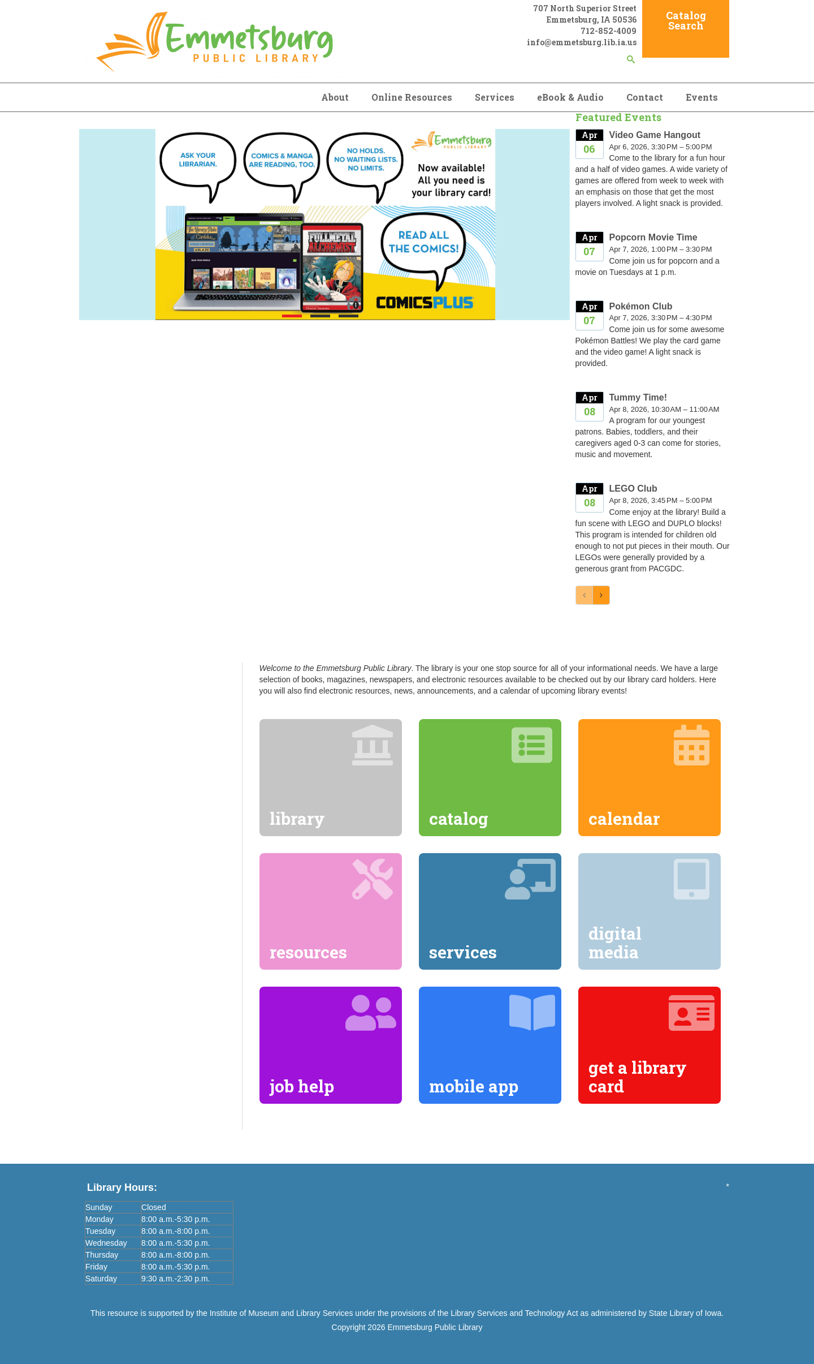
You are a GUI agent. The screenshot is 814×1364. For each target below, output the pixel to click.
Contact (644, 97)
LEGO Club (633, 488)
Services (494, 97)
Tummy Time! (638, 397)
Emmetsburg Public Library (434, 1327)
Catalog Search (686, 20)
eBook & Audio (570, 97)
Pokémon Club (641, 306)
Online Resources (411, 97)
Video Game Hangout (655, 135)
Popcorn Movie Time (653, 237)
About (335, 97)
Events (702, 97)
